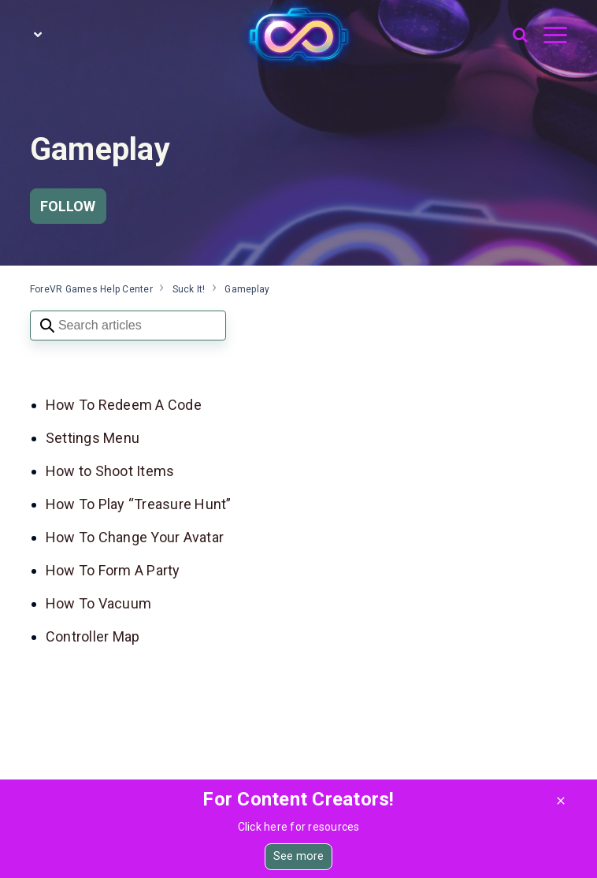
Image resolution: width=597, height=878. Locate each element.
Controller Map (93, 636)
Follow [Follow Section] (68, 206)
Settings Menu (92, 438)
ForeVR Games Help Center (91, 289)
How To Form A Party (113, 570)
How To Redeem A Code (125, 404)
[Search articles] (128, 325)
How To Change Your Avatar (135, 537)
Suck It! (189, 289)
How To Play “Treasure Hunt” (139, 504)
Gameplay (246, 289)
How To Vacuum (98, 603)
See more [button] (298, 856)
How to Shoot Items (110, 471)
